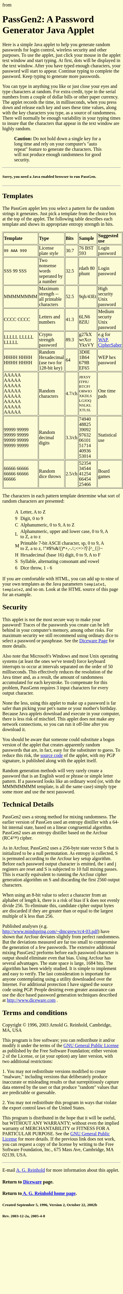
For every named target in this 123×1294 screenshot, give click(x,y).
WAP (102, 339)
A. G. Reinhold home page (49, 1193)
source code (51, 755)
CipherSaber (110, 344)
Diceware (32, 1181)
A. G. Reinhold (30, 1170)
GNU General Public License (91, 1045)
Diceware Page (93, 640)
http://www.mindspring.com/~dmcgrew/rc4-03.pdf (50, 931)
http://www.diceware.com (31, 1000)
